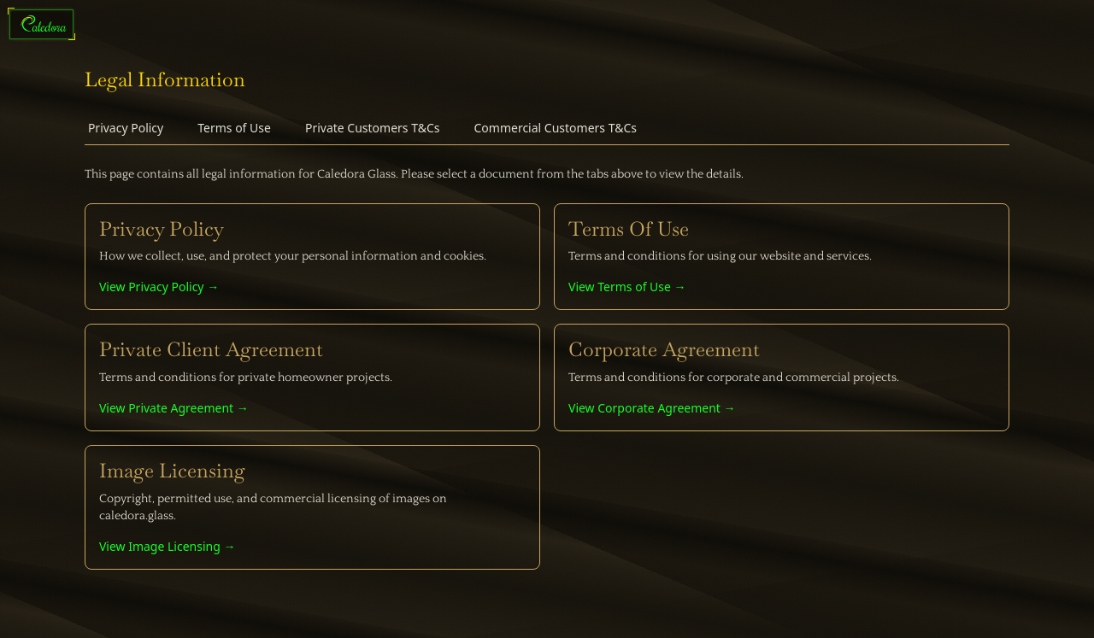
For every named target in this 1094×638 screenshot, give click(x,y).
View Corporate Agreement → (652, 408)
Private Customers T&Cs (372, 128)
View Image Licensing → (167, 546)
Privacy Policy (125, 128)
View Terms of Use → (627, 286)
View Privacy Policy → (159, 286)
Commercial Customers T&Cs (555, 128)
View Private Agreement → (174, 408)
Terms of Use (234, 128)
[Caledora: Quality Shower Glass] (44, 23)
